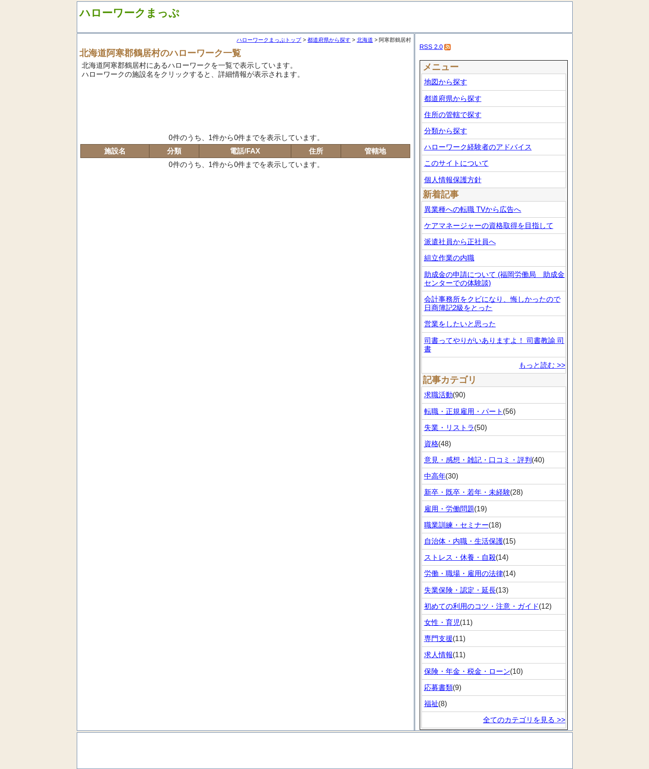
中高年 (435, 476)
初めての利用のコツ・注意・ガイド (481, 606)
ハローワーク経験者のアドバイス (478, 147)
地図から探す (445, 82)
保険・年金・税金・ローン (467, 671)
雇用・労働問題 (449, 509)
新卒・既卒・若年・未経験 (467, 492)
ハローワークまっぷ (129, 13)
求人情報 (438, 655)
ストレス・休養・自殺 (460, 557)
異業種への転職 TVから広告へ (473, 209)
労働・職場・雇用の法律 (463, 573)
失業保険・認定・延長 (460, 590)
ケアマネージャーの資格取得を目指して (488, 225)
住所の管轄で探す (453, 115)
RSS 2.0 (431, 46)
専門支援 (438, 638)
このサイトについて (456, 163)
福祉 (431, 703)
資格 (431, 444)
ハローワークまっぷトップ (269, 40)
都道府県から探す (329, 40)
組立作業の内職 (449, 258)
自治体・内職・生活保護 (463, 541)
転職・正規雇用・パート (463, 411)
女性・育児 (442, 622)
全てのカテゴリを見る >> (524, 720)
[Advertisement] (245, 104)
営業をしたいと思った (460, 324)
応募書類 (438, 687)
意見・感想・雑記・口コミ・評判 (478, 460)
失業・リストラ (449, 427)
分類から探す (445, 131)
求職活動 (438, 395)
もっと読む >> (542, 365)
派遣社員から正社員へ (460, 242)
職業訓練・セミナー (456, 525)
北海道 (365, 40)
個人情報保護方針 (453, 180)
